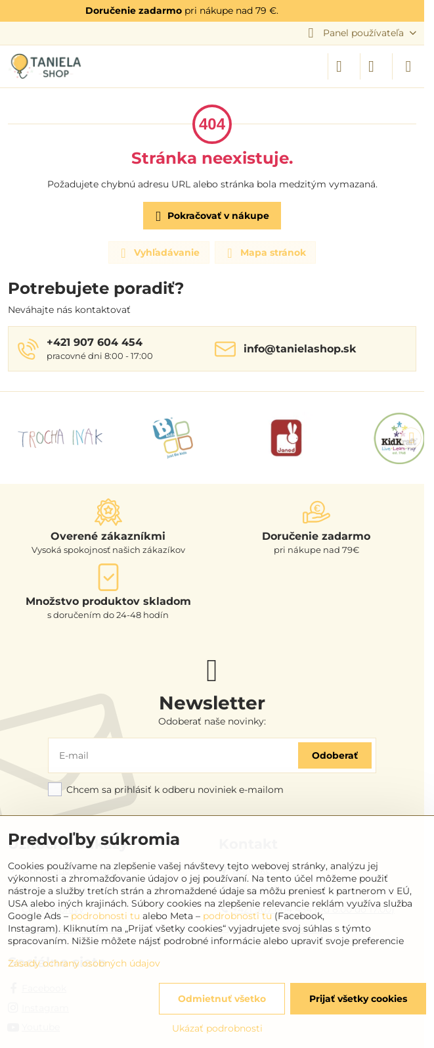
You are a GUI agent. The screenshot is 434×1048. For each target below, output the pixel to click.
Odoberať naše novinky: (212, 721)
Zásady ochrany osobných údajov (84, 963)
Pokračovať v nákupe (210, 217)
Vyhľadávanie (158, 253)
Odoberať (335, 755)
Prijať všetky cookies (358, 999)
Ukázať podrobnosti (217, 1028)
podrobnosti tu (105, 916)
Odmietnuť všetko (222, 999)
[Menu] (408, 66)
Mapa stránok (264, 253)
